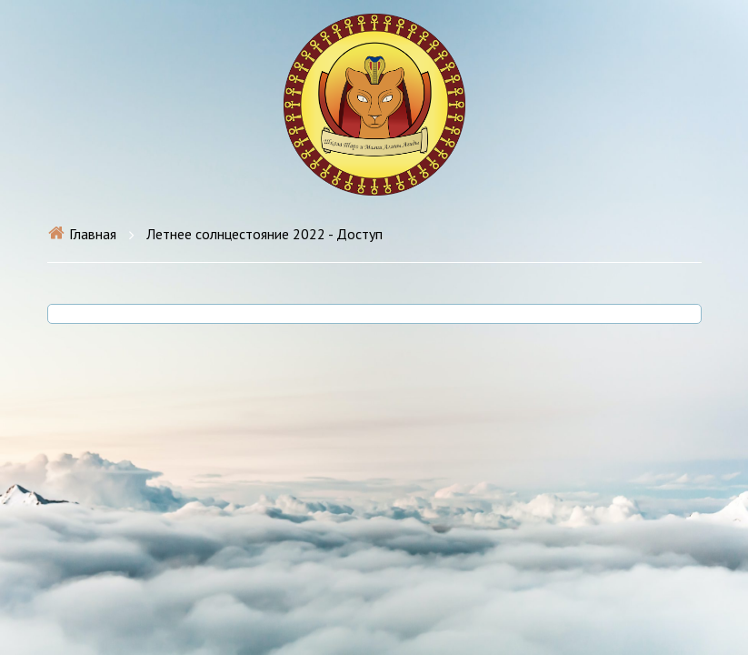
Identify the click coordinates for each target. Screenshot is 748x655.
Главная (81, 234)
